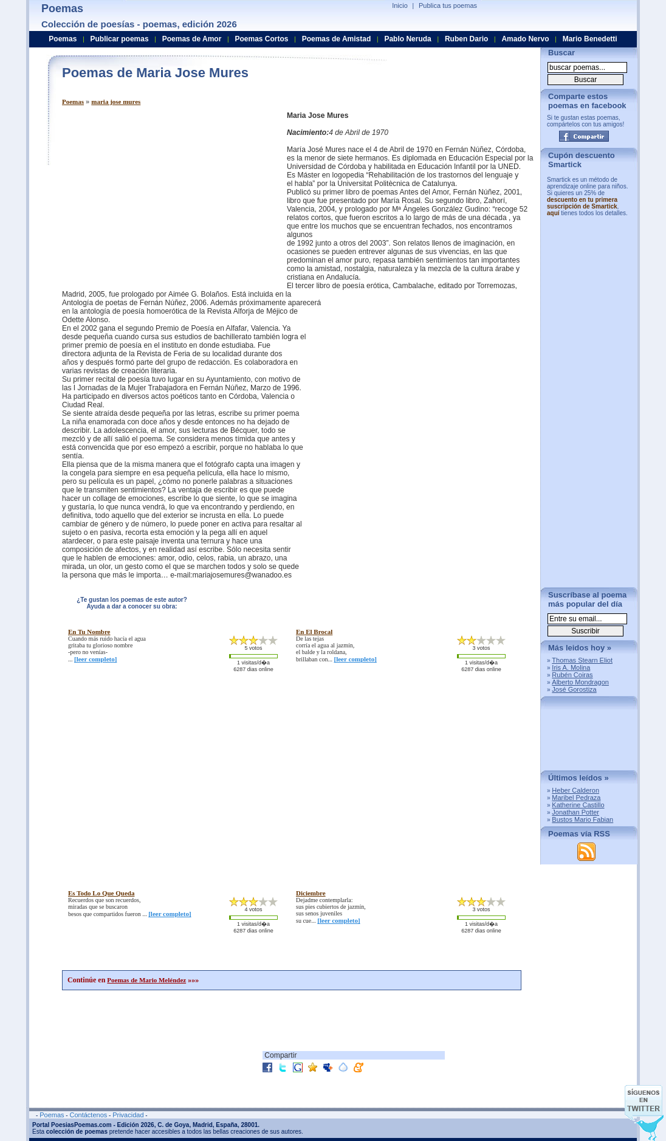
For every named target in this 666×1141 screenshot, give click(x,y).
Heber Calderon (575, 790)
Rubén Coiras (572, 674)
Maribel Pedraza (576, 797)
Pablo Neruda (407, 39)
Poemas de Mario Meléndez (146, 980)
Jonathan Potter (575, 812)
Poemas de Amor (192, 39)
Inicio (400, 5)
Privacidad (127, 1115)
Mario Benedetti (590, 39)
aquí (553, 213)
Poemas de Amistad (336, 39)
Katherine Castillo (578, 804)
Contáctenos (88, 1115)
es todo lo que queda (101, 893)
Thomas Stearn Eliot (582, 660)
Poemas (73, 101)
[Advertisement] (164, 196)
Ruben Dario (466, 39)
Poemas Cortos (261, 39)
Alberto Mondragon (580, 682)
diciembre (311, 893)
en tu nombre (89, 631)
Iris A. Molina (571, 667)
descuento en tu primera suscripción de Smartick (582, 203)
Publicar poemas (120, 39)
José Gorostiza (574, 689)
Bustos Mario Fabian (582, 819)
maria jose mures (115, 101)
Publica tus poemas (448, 5)
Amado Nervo (525, 39)
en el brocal (314, 631)
